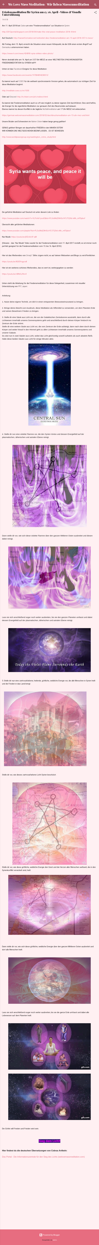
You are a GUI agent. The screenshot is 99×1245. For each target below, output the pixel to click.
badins (55, 1240)
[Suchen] (95, 5)
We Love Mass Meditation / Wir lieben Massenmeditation (48, 4)
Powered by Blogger (49, 1235)
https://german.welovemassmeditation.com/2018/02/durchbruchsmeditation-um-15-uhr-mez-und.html (45, 115)
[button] (95, 13)
